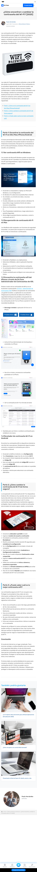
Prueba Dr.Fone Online (18, 870)
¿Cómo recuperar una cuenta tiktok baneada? (15, 747)
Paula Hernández (11, 22)
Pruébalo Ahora (9, 314)
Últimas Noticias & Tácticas (24, 24)
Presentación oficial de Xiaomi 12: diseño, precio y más (17, 778)
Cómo (4, 811)
